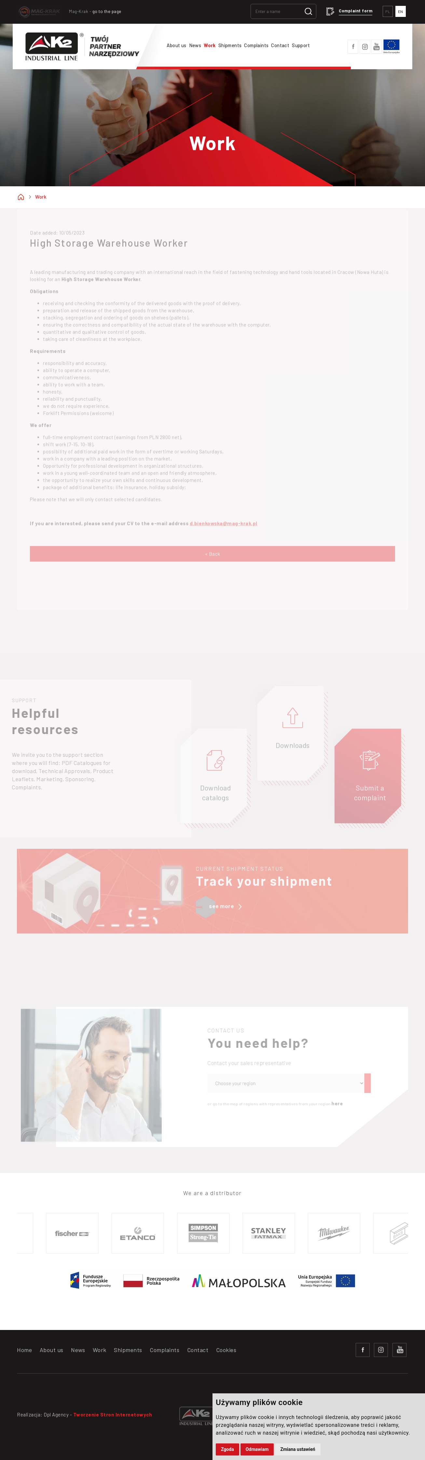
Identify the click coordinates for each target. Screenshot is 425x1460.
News (195, 45)
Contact (280, 45)
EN (400, 11)
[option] (74, 1233)
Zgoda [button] (227, 1449)
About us (176, 45)
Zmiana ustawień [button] (297, 1449)
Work (210, 45)
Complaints (256, 45)
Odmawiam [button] (257, 1449)
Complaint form (355, 10)
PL (387, 11)
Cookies (226, 1349)
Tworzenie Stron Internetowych (112, 1414)
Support (301, 45)
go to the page (106, 11)
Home (24, 1349)
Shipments (230, 45)
